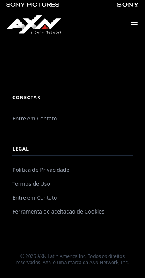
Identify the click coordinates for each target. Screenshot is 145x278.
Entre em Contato (34, 118)
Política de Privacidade (40, 169)
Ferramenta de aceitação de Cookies (58, 211)
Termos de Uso (31, 183)
